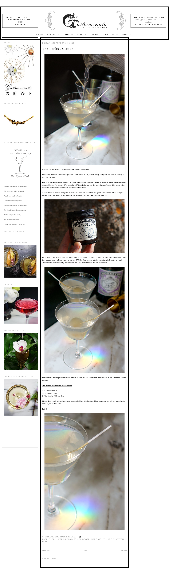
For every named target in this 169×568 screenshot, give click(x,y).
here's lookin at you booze (73, 539)
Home (85, 550)
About (40, 35)
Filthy (81, 257)
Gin (54, 539)
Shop (105, 35)
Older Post (123, 550)
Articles (68, 35)
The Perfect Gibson (58, 48)
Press (115, 35)
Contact (127, 35)
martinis (96, 539)
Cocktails (53, 35)
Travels (81, 35)
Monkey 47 (52, 185)
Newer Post (46, 550)
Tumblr (94, 35)
